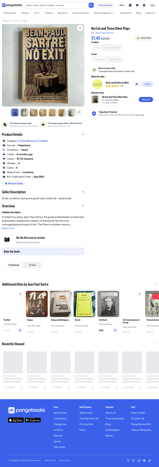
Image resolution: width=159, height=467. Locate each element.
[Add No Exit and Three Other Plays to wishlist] (80, 27)
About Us (110, 411)
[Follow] (147, 83)
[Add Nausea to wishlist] (44, 293)
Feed (82, 428)
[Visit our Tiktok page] (149, 459)
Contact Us (137, 417)
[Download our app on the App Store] (16, 419)
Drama (24, 20)
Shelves (58, 434)
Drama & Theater (38, 139)
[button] (43, 134)
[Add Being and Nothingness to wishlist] (68, 293)
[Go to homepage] (12, 5)
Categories (6, 20)
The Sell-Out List (89, 417)
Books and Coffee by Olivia (117, 81)
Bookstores (60, 411)
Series (57, 440)
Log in (152, 5)
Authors (58, 428)
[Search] (91, 5)
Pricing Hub (86, 423)
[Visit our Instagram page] (138, 459)
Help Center (138, 411)
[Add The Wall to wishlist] (20, 293)
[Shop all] (146, 98)
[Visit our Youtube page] (144, 459)
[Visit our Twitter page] (133, 459)
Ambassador (112, 428)
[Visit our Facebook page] (128, 459)
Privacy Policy (64, 459)
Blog (108, 423)
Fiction (16, 20)
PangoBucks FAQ (141, 423)
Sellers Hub (86, 411)
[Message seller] (137, 83)
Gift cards (59, 446)
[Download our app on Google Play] (33, 419)
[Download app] (105, 5)
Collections (60, 417)
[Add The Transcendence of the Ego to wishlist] (140, 293)
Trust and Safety (114, 417)
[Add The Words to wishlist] (116, 293)
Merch (109, 434)
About (121, 5)
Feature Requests (141, 428)
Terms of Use (50, 459)
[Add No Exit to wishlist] (92, 293)
